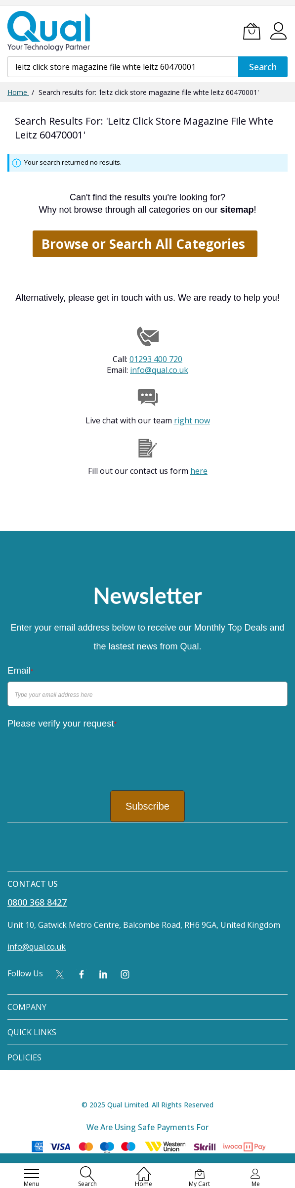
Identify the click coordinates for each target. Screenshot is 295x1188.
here (199, 470)
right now (192, 420)
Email (20, 670)
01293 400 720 (155, 359)
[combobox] (122, 66)
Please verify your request (62, 723)
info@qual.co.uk (159, 370)
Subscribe (147, 806)
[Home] (143, 1168)
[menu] (31, 1173)
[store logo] (49, 31)
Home (18, 92)
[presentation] (82, 753)
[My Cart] (251, 31)
